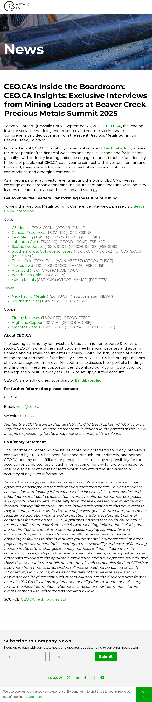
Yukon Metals (24, 280)
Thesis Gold (22, 261)
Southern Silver (25, 301)
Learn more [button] (34, 696)
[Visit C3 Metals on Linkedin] (77, 678)
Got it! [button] (144, 694)
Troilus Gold (22, 265)
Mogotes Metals (26, 327)
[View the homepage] (16, 7)
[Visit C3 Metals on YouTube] (102, 678)
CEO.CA (27, 416)
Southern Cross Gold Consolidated (42, 251)
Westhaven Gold (26, 275)
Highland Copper (27, 322)
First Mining (22, 237)
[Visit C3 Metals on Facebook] (85, 678)
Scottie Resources (28, 246)
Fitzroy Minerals (26, 318)
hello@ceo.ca (27, 406)
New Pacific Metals (29, 296)
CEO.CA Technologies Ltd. (44, 599)
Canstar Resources (28, 232)
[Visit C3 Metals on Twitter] (68, 678)
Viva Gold (20, 270)
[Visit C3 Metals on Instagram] (93, 678)
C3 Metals (20, 228)
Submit (106, 656)
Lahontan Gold (25, 242)
